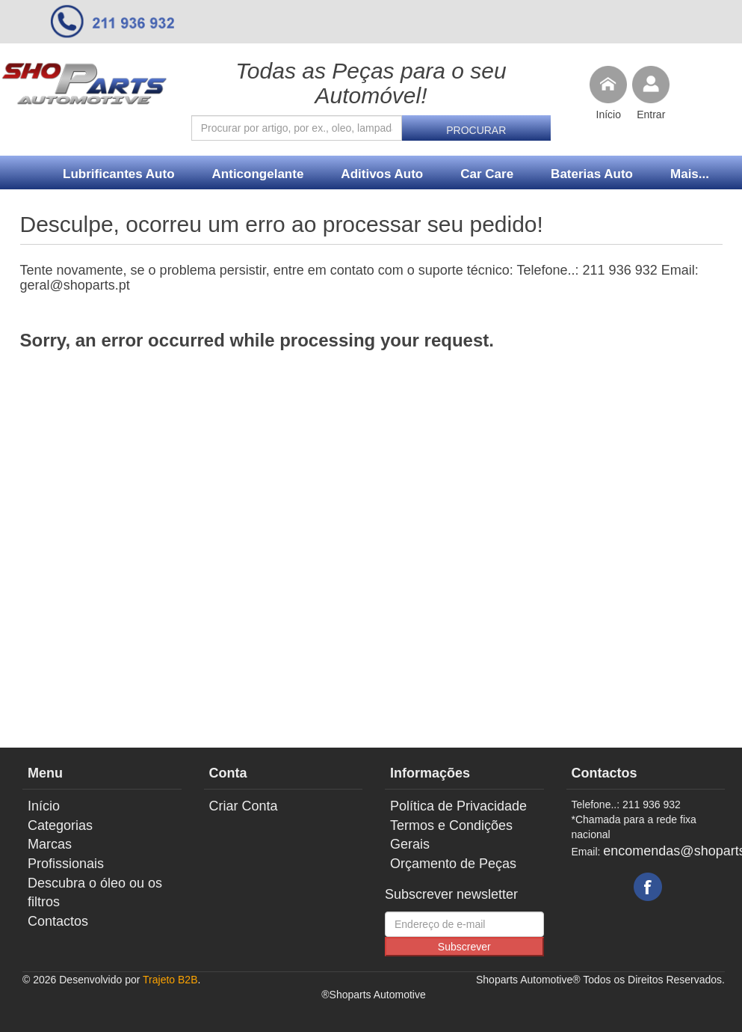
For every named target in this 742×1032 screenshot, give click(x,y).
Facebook (648, 887)
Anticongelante (258, 174)
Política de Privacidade (458, 806)
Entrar (651, 114)
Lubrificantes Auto (119, 174)
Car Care (486, 174)
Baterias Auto (592, 174)
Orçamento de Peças (453, 863)
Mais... (689, 174)
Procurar (476, 130)
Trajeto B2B (170, 980)
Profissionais (66, 863)
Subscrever (464, 947)
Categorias (60, 825)
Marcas (50, 844)
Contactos (58, 921)
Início (608, 114)
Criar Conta (243, 806)
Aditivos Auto (382, 174)
